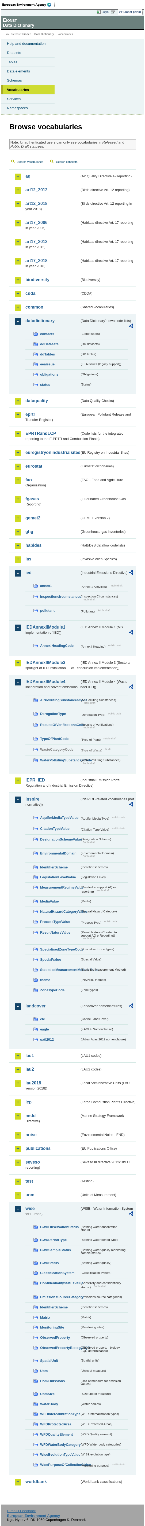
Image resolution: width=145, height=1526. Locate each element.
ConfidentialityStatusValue (60, 1283)
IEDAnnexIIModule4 (45, 681)
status (45, 385)
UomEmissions (52, 1381)
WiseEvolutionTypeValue (60, 1454)
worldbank (36, 1481)
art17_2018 (36, 260)
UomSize (47, 1394)
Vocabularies (18, 90)
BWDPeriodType (53, 1240)
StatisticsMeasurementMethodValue (60, 970)
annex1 (46, 586)
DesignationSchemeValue (60, 839)
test (29, 1181)
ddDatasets (49, 344)
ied (28, 572)
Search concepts (66, 161)
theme (45, 980)
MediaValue (49, 901)
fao (28, 480)
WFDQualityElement (56, 1434)
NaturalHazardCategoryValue (60, 911)
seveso (32, 1162)
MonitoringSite (52, 1327)
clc (42, 1019)
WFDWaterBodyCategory (60, 1445)
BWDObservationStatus (59, 1227)
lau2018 (33, 1083)
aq (27, 176)
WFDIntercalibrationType (60, 1414)
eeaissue (47, 364)
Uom (44, 1371)
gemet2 (32, 518)
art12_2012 (36, 190)
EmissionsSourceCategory (60, 1297)
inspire (32, 799)
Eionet (26, 34)
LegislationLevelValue (58, 877)
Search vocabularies (30, 161)
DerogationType (53, 714)
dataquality (36, 400)
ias (28, 559)
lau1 (29, 1055)
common (34, 307)
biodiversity (37, 279)
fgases (32, 499)
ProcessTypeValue (55, 922)
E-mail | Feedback (21, 1511)
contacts (47, 334)
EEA (28, 4)
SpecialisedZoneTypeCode (60, 949)
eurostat (33, 466)
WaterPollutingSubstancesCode (60, 760)
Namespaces (17, 108)
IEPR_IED (35, 780)
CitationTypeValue (55, 829)
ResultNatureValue (55, 932)
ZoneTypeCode (52, 990)
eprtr (30, 414)
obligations (49, 374)
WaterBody (49, 1404)
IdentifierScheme (54, 867)
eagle (44, 1029)
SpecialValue (50, 960)
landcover (35, 1006)
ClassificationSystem (57, 1273)
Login (105, 11)
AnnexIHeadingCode (57, 646)
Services (14, 99)
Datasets (14, 53)
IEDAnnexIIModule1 (45, 627)
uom (30, 1195)
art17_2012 (36, 241)
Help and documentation (26, 44)
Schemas (14, 80)
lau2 (29, 1069)
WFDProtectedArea (55, 1424)
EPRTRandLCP (40, 433)
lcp (28, 1102)
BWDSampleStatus (55, 1250)
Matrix (45, 1317)
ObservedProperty (55, 1338)
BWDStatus (49, 1263)
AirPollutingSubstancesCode (60, 700)
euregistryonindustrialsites (52, 452)
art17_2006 (36, 222)
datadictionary (40, 320)
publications (38, 1148)
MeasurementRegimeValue (60, 887)
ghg (29, 531)
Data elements (18, 71)
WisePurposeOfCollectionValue (60, 1465)
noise (31, 1134)
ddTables (47, 354)
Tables (12, 62)
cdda (30, 293)
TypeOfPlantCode (54, 739)
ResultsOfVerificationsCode (60, 725)
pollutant (47, 610)
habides (33, 545)
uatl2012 (47, 1039)
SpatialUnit (49, 1361)
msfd (30, 1115)
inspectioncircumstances (60, 597)
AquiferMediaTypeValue (59, 818)
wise (30, 1208)
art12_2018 (36, 203)
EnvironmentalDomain (58, 853)
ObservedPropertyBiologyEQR (60, 1348)
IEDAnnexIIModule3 (45, 662)
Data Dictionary (44, 34)
